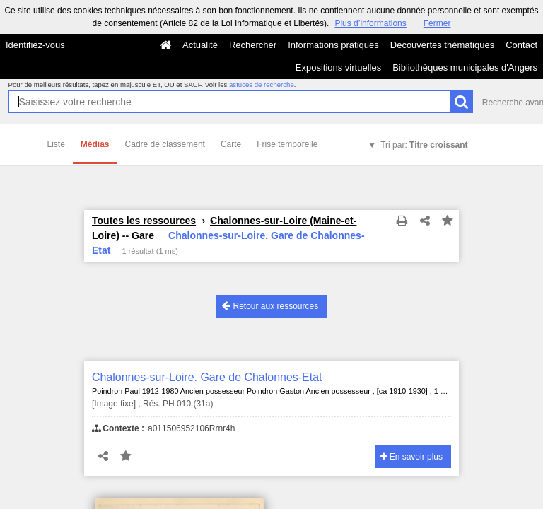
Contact (521, 45)
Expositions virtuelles (338, 67)
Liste (56, 144)
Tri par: (423, 145)
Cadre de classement (165, 144)
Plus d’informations (370, 23)
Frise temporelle (287, 144)
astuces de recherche (261, 84)
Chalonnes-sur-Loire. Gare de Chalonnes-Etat (207, 377)
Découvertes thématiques (442, 45)
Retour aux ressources (270, 305)
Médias (95, 144)
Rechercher (252, 45)
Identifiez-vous (35, 45)
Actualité (200, 45)
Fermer (437, 23)
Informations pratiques (333, 45)
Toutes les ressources (144, 220)
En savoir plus (411, 457)
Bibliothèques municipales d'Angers (464, 67)
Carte (231, 144)
